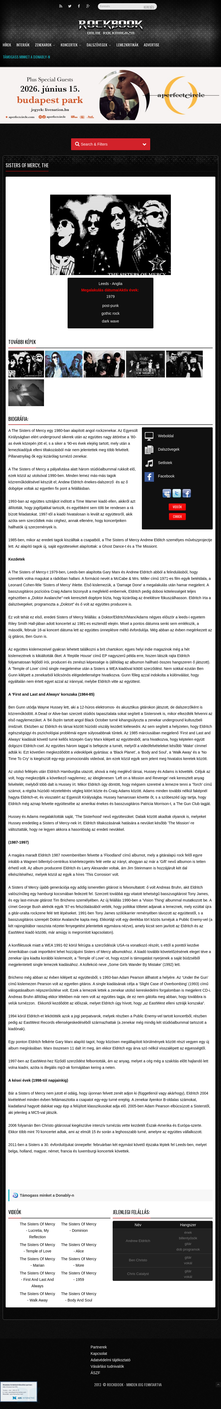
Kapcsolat (99, 1353)
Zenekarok (45, 45)
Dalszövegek (99, 45)
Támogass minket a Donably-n (26, 57)
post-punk (110, 305)
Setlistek (165, 463)
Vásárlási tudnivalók (107, 1366)
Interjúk (23, 45)
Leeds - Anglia (111, 283)
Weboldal (166, 436)
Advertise (151, 45)
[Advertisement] (110, 1177)
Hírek (7, 45)
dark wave (110, 321)
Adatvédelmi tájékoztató (111, 1360)
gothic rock (110, 313)
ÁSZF (95, 1373)
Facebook (166, 476)
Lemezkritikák (127, 45)
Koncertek (71, 45)
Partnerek (99, 1347)
